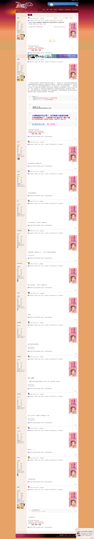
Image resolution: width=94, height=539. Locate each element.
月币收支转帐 (67, 9)
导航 (44, 9)
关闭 (92, 529)
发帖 (30, 14)
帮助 (47, 9)
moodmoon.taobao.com (39, 47)
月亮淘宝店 (61, 9)
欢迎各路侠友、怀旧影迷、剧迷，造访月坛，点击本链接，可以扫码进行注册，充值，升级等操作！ (46, 20)
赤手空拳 (18, 325)
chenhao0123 (19, 263)
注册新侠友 (73, 0)
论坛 (40, 9)
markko (18, 141)
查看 (92, 537)
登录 (77, 0)
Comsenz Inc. (22, 536)
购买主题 (64, 26)
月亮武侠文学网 (36, 46)
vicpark (18, 171)
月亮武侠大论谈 (19, 11)
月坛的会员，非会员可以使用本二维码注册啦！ (85, 531)
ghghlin (18, 457)
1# (30, 378)
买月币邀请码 (74, 9)
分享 (54, 41)
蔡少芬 (38, 24)
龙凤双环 (18, 174)
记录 (59, 26)
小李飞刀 (18, 233)
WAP (73, 535)
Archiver (70, 535)
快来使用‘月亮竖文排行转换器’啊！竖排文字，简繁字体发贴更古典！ (41, 52)
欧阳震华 (34, 24)
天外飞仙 (18, 21)
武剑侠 (18, 59)
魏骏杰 (41, 24)
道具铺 (55, 9)
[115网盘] (30, 22)
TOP (75, 139)
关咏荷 (44, 24)
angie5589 (19, 322)
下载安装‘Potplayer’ (41, 99)
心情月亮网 (61, 535)
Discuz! (22, 535)
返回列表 (75, 14)
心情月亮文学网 (30, 46)
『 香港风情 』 (26, 11)
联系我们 (66, 535)
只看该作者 (42, 18)
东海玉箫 (18, 204)
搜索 (51, 9)
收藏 (50, 41)
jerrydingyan (19, 230)
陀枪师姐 (30, 24)
